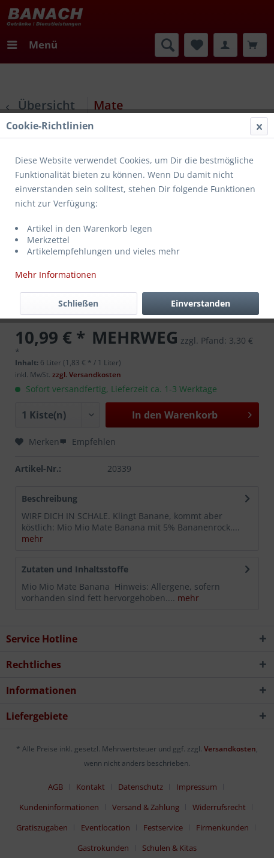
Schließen (78, 303)
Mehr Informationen (56, 274)
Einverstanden (200, 303)
